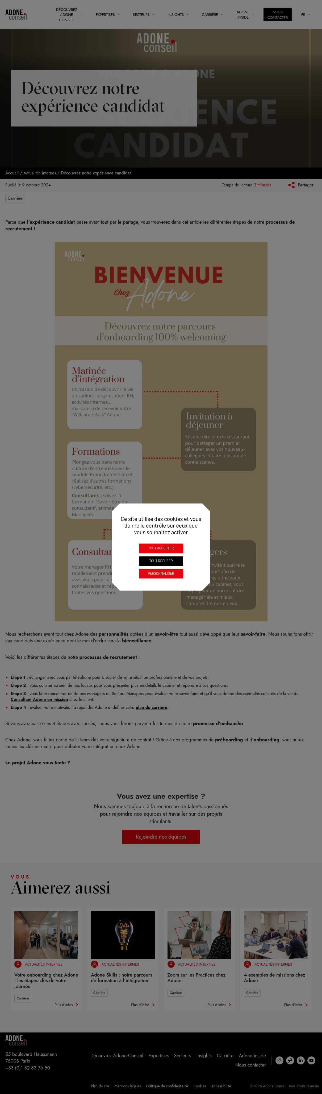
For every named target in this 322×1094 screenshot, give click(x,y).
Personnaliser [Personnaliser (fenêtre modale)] (161, 573)
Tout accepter (161, 548)
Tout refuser (161, 561)
